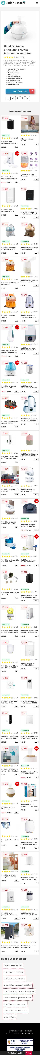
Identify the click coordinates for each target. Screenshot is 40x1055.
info (16, 147)
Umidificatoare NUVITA (13, 966)
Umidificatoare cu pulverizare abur (17, 998)
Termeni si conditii (15, 1031)
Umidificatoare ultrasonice (14, 978)
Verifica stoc (23, 91)
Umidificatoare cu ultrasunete (16, 1010)
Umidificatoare (10, 1017)
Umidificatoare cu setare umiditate (17, 985)
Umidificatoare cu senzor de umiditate (19, 991)
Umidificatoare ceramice (13, 972)
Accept (28, 1053)
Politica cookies (27, 1033)
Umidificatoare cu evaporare (15, 1004)
